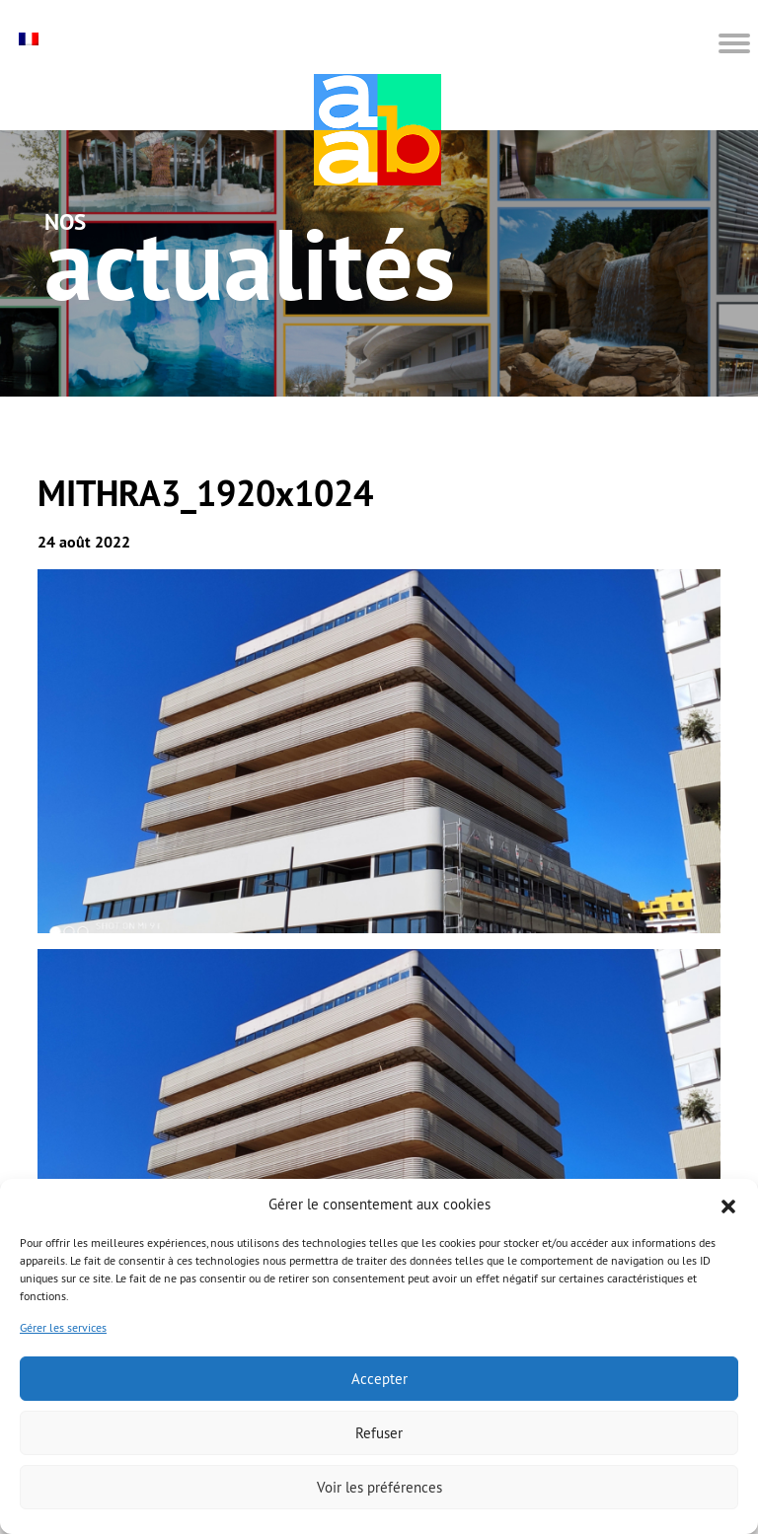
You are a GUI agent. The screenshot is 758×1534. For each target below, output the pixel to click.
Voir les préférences (379, 1487)
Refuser (379, 1433)
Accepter (379, 1378)
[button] (728, 1204)
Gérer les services (63, 1327)
